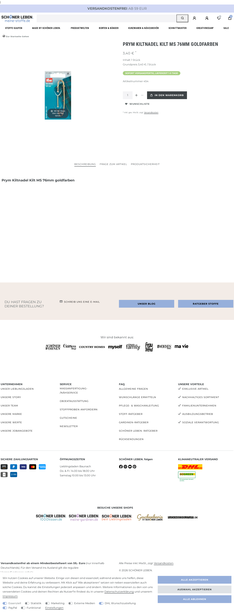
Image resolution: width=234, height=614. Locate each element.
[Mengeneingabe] (128, 95)
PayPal (12, 607)
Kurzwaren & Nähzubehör (143, 28)
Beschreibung (85, 164)
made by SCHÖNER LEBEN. (46, 28)
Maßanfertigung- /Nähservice (74, 390)
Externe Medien (84, 603)
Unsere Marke (11, 414)
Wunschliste (137, 103)
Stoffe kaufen (13, 28)
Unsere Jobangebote (17, 430)
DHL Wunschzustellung (120, 603)
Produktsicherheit (145, 164)
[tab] (85, 164)
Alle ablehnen (194, 599)
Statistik (36, 603)
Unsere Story (11, 397)
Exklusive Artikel (195, 388)
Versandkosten (151, 112)
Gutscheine (68, 417)
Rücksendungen (131, 439)
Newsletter (69, 426)
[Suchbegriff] (107, 18)
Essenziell (14, 603)
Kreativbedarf (205, 28)
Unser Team (9, 405)
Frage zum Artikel (113, 164)
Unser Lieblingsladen (17, 388)
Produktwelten (80, 28)
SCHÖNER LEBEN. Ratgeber (138, 430)
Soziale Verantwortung (200, 422)
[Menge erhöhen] (136, 95)
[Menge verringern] (142, 95)
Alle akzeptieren (194, 579)
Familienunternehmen (199, 405)
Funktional (34, 607)
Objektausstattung (74, 401)
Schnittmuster (177, 28)
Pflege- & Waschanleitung (139, 405)
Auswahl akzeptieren (194, 589)
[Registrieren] (207, 18)
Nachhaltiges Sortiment (200, 397)
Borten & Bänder (108, 28)
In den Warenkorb (167, 95)
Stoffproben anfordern (79, 409)
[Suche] (182, 18)
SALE (226, 28)
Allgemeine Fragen (133, 388)
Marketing (57, 603)
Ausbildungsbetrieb (197, 414)
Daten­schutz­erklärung (119, 591)
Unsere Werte (11, 422)
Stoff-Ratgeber (131, 414)
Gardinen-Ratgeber (134, 422)
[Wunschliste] (218, 18)
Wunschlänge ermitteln (137, 397)
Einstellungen (54, 607)
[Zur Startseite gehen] (16, 36)
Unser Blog (146, 303)
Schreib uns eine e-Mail (82, 301)
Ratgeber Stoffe (206, 303)
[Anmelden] (195, 18)
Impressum (10, 596)
